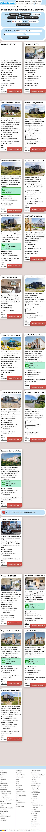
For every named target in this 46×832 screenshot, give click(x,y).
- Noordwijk (34, 807)
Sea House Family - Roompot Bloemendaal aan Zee (11, 160)
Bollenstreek (34, 803)
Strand (33, 1)
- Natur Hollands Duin (37, 805)
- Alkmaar (34, 781)
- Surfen (18, 787)
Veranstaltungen (20, 3)
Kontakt (33, 826)
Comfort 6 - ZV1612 (8, 44)
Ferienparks (11, 17)
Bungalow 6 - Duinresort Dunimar (11, 451)
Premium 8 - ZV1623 (8, 576)
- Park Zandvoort (4, 798)
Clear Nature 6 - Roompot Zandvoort (34, 160)
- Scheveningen (35, 811)
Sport (17, 781)
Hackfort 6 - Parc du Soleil (10, 335)
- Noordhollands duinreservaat (35, 786)
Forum (17, 804)
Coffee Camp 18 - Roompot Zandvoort (11, 690)
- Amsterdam (34, 794)
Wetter (36, 3)
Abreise (25, 21)
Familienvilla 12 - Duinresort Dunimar (34, 631)
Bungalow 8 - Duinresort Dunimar (11, 631)
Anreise (9, 21)
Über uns (33, 822)
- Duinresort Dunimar (5, 791)
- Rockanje (34, 817)
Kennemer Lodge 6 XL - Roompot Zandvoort (11, 215)
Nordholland (34, 773)
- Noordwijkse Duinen (5, 794)
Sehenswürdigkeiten (5, 816)
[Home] (17, 1)
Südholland (34, 799)
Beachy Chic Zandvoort (9, 277)
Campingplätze (25, 14)
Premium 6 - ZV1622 (32, 44)
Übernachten (28, 1)
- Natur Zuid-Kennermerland (35, 791)
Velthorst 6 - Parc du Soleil (34, 393)
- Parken (18, 800)
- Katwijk (33, 809)
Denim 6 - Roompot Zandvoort (35, 103)
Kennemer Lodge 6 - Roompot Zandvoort (35, 277)
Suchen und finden (23, 25)
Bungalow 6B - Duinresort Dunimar (34, 335)
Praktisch (27, 3)
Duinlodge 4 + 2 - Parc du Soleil (11, 392)
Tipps (1, 777)
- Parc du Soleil (4, 796)
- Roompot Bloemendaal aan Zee (6, 800)
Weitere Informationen (14, 91)
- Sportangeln (19, 789)
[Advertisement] (23, 96)
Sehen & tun (39, 1)
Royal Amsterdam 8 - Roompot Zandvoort (35, 575)
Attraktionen (19, 771)
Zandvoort (21, 1)
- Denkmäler (3, 820)
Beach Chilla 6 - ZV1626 (33, 216)
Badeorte (2, 775)
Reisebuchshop (20, 806)
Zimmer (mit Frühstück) (31, 17)
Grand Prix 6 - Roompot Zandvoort (10, 102)
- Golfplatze (19, 785)
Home (1, 771)
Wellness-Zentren (20, 775)
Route (17, 798)
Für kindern (3, 779)
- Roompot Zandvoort (6, 803)
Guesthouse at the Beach (10, 519)
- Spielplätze (19, 773)
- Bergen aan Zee (35, 777)
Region (32, 3)
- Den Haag (34, 813)
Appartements (14, 14)
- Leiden (33, 801)
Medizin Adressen (20, 802)
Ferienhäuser (36, 14)
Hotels (20, 17)
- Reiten (18, 783)
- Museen (2, 818)
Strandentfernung (7, 76)
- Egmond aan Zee (36, 783)
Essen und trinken (20, 791)
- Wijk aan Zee (35, 789)
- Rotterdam (34, 815)
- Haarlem (34, 796)
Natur (17, 779)
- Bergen (33, 779)
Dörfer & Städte (20, 777)
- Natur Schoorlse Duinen (38, 775)
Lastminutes (3, 810)
